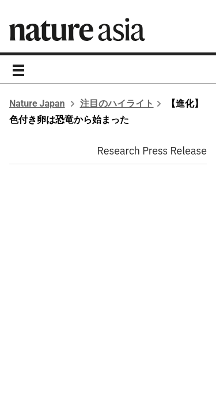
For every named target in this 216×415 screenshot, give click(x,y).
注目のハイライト (117, 103)
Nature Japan (37, 103)
